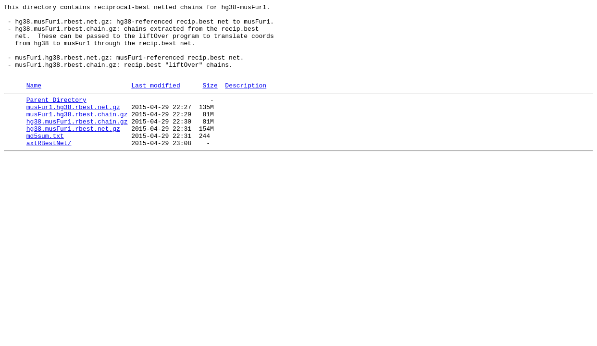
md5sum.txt (45, 160)
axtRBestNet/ (49, 168)
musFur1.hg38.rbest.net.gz (73, 125)
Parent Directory (56, 116)
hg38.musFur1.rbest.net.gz (73, 151)
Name (33, 101)
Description (245, 101)
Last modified (155, 101)
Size (209, 101)
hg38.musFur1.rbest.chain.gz (77, 142)
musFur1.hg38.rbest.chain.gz (77, 134)
